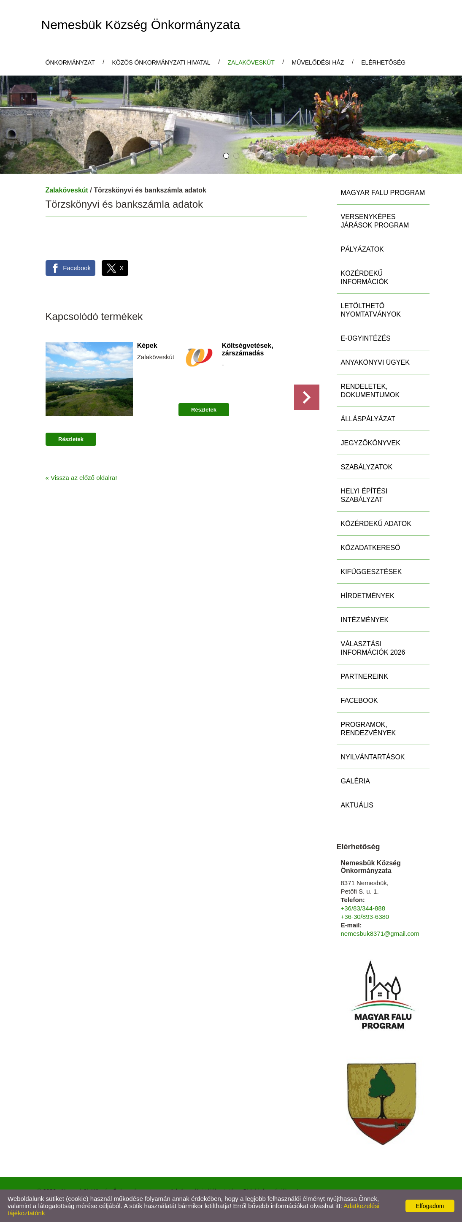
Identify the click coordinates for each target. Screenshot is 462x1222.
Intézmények (365, 619)
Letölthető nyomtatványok (371, 310)
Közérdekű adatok (376, 523)
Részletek (71, 439)
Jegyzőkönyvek (370, 443)
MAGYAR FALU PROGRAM (383, 192)
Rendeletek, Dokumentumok (370, 390)
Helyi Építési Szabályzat (364, 495)
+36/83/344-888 (363, 908)
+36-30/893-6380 (365, 916)
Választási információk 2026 (373, 648)
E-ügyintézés (366, 338)
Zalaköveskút (67, 190)
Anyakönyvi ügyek (375, 362)
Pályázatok (362, 249)
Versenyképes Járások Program (375, 221)
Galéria (355, 781)
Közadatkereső (370, 547)
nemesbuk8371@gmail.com (380, 933)
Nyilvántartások (373, 757)
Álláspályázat (368, 419)
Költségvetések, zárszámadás (247, 349)
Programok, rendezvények (368, 729)
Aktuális (357, 805)
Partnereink (364, 676)
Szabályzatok (367, 467)
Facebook (359, 700)
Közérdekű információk (365, 277)
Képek (147, 345)
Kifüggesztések (371, 571)
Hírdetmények (367, 595)
